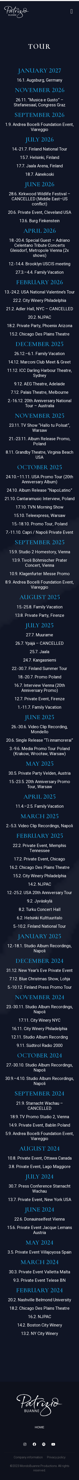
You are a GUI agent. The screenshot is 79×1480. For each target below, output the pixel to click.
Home (39, 1427)
